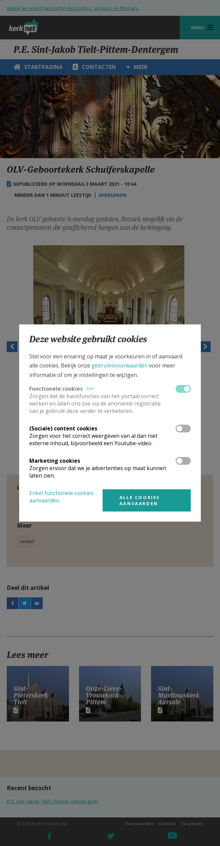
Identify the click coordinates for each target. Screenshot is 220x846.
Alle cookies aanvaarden (139, 500)
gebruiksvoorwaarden (119, 365)
